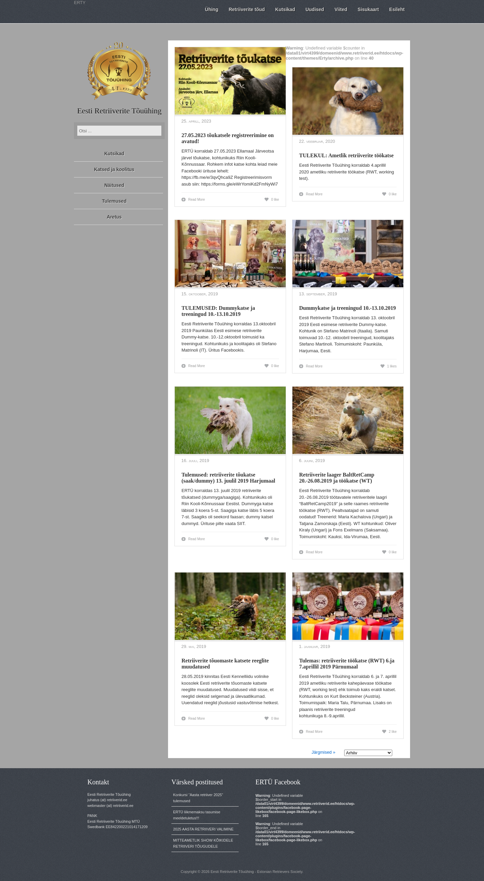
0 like (275, 199)
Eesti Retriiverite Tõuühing (119, 111)
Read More (196, 199)
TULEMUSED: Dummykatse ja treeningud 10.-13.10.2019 (218, 311)
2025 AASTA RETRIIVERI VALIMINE (203, 829)
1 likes (392, 366)
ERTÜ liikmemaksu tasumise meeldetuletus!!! (196, 815)
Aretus (114, 217)
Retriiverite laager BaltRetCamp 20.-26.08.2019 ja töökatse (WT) (336, 478)
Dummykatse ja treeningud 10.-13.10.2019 (347, 308)
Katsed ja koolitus (114, 169)
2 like (393, 731)
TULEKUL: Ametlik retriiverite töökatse (346, 155)
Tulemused (114, 201)
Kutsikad (114, 153)
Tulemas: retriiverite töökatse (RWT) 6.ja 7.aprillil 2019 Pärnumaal (346, 664)
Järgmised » (323, 752)
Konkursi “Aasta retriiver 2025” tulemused (198, 798)
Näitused (114, 185)
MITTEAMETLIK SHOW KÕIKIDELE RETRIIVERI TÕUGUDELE (203, 843)
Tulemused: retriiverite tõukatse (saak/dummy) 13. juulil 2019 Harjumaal (228, 478)
